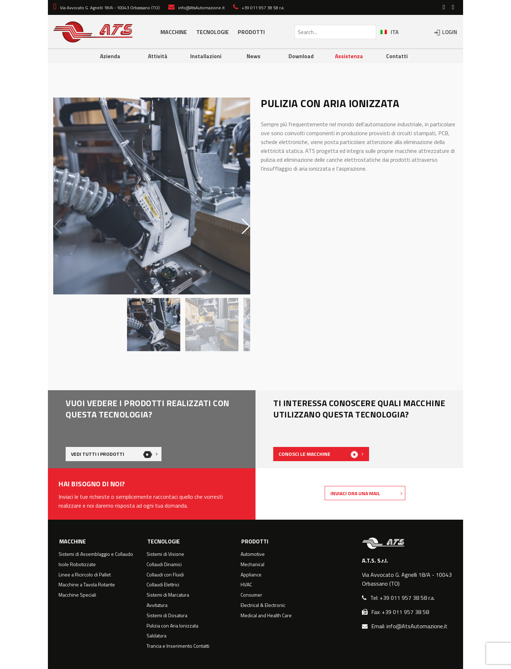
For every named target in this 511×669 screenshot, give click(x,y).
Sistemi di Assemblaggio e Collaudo (96, 554)
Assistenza (349, 56)
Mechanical (252, 564)
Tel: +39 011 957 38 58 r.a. (402, 597)
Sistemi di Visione (165, 554)
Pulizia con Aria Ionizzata (172, 625)
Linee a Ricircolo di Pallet (85, 574)
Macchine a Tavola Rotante (87, 584)
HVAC (246, 584)
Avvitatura (157, 605)
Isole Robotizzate (77, 564)
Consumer (251, 594)
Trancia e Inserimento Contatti (178, 645)
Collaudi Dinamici (164, 564)
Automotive (253, 554)
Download (301, 56)
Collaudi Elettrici (163, 584)
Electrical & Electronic (263, 605)
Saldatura (156, 635)
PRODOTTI (251, 32)
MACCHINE (173, 32)
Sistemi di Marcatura (168, 594)
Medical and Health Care (266, 615)
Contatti (397, 56)
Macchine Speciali (77, 594)
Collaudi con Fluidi (165, 574)
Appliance (251, 574)
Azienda (110, 56)
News (253, 56)
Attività (158, 56)
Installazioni (205, 56)
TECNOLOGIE (212, 32)
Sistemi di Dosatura (167, 615)
